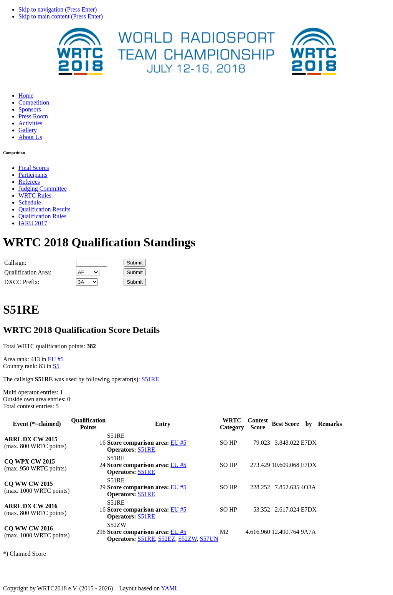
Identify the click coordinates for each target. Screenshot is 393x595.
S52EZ (166, 538)
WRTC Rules (34, 195)
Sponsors (29, 109)
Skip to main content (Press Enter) (60, 16)
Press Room (33, 116)
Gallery (27, 130)
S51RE (150, 379)
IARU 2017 (32, 223)
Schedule (29, 202)
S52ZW (187, 538)
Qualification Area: (27, 272)
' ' (87, 272)
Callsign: (15, 262)
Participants (33, 174)
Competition (33, 102)
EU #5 (55, 359)
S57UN (209, 538)
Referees (29, 181)
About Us (30, 137)
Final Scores (33, 168)
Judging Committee (42, 188)
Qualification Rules (42, 216)
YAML (169, 588)
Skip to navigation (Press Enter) (57, 9)
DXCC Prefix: (22, 282)
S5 (56, 366)
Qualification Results (44, 209)
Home (25, 95)
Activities (30, 123)
